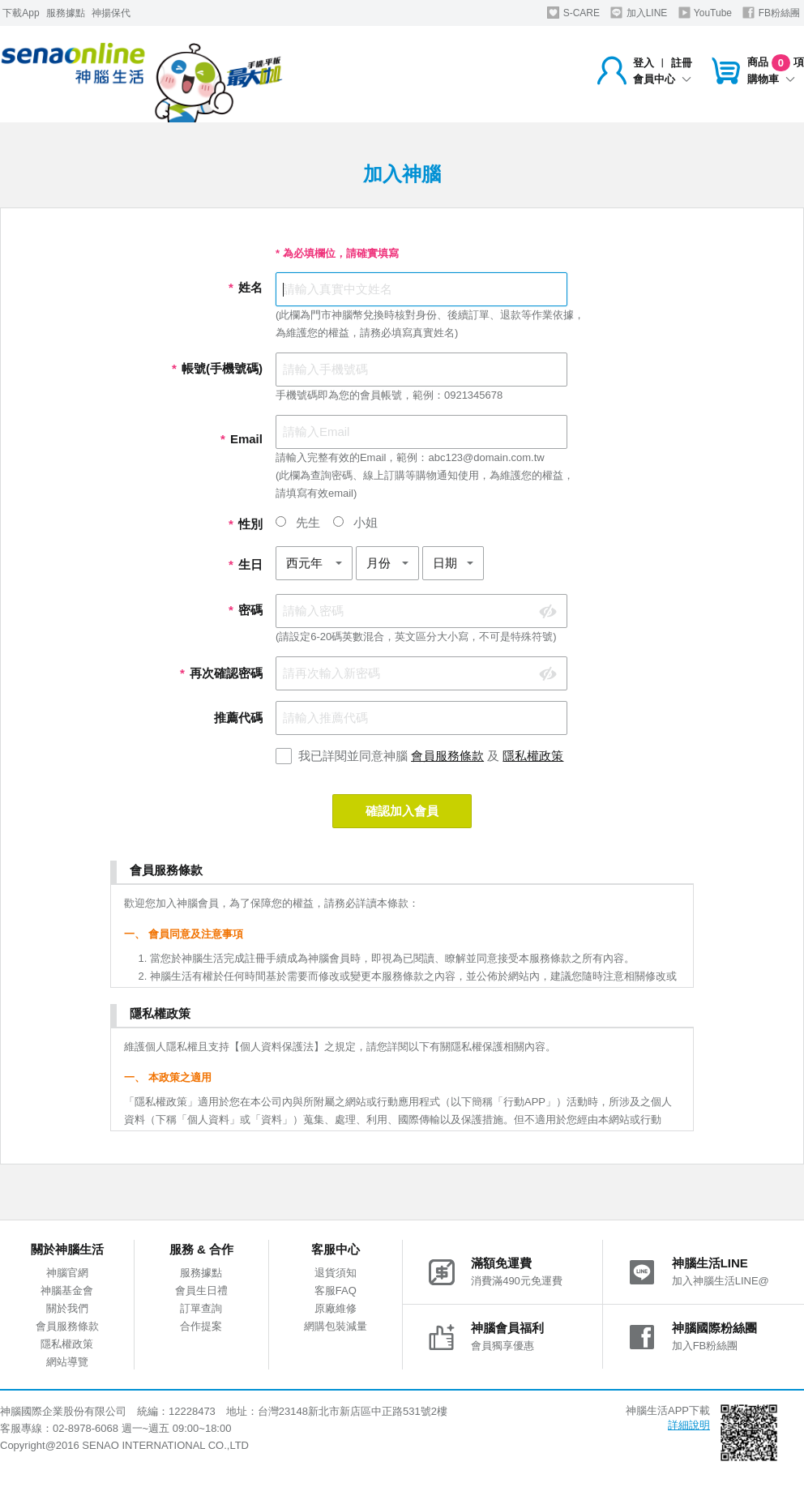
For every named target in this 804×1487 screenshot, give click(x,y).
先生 (298, 522)
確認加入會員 (402, 811)
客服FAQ (335, 1290)
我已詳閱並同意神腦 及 (431, 756)
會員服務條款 (447, 756)
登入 (643, 63)
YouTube (705, 12)
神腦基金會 (67, 1290)
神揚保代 (111, 13)
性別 (246, 524)
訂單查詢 (201, 1308)
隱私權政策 (532, 756)
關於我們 (67, 1308)
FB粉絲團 (771, 12)
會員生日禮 (201, 1290)
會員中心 (662, 79)
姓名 (246, 287)
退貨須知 (335, 1273)
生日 (246, 564)
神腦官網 (67, 1273)
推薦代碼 (238, 717)
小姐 (355, 522)
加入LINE (638, 12)
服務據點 (65, 13)
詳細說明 (689, 1425)
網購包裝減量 (335, 1326)
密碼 (246, 610)
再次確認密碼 (221, 673)
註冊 (681, 63)
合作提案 (201, 1326)
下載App (20, 13)
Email (241, 439)
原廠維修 (335, 1308)
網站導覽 (67, 1362)
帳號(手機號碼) (217, 368)
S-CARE (573, 12)
